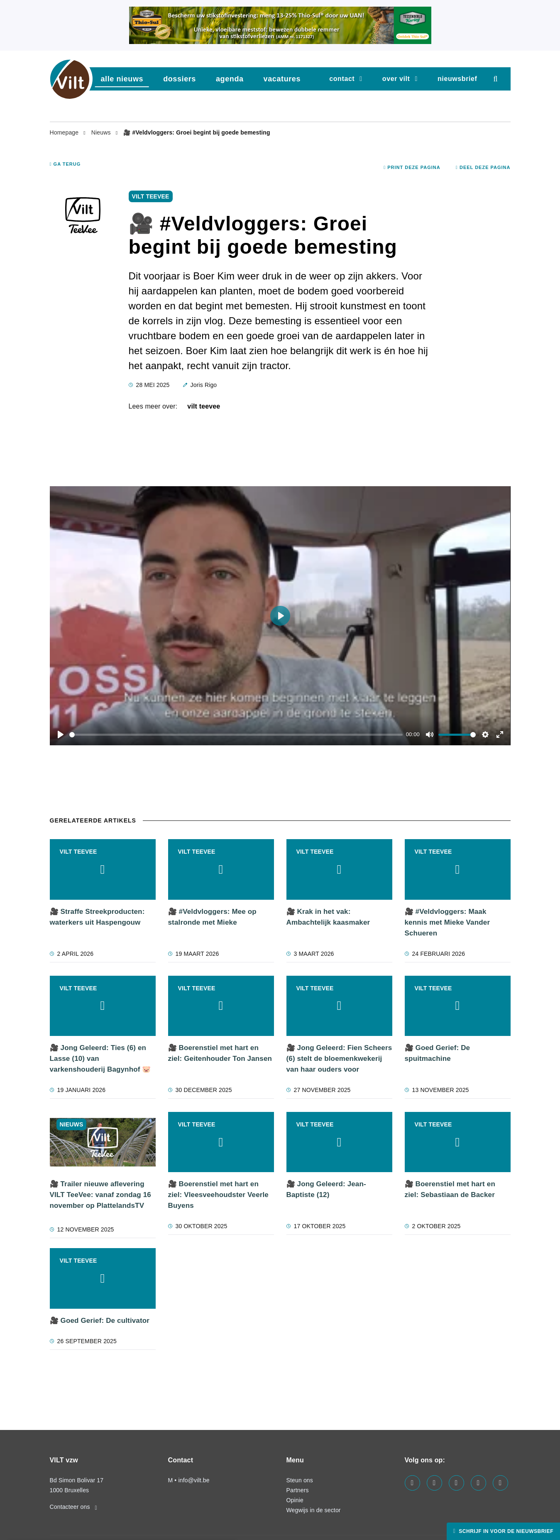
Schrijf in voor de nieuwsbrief (505, 1531)
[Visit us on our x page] (478, 1483)
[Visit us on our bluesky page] (500, 1483)
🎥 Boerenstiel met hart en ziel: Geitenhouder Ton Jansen (220, 1053)
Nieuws (101, 132)
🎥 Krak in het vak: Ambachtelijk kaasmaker (328, 917)
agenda (230, 79)
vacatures (282, 79)
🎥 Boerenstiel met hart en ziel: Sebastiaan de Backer (450, 1189)
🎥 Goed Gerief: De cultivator (100, 1321)
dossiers (179, 79)
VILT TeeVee (203, 406)
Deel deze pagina (483, 167)
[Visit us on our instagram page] (456, 1483)
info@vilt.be (193, 1480)
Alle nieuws (122, 79)
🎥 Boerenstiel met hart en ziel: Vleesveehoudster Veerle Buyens (218, 1194)
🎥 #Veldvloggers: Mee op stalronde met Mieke (212, 917)
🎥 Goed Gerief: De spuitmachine (437, 1053)
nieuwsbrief (457, 78)
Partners (297, 1490)
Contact (342, 78)
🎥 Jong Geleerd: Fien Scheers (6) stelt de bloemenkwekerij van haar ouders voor (339, 1058)
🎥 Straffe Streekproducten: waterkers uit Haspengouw (97, 917)
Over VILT (396, 78)
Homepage (65, 132)
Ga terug (65, 164)
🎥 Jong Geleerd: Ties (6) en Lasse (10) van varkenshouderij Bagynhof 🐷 (100, 1058)
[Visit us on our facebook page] (412, 1483)
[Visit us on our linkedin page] (434, 1483)
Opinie (294, 1500)
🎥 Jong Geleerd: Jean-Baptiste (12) (326, 1189)
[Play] (60, 734)
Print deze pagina (412, 167)
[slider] (236, 735)
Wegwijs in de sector (313, 1510)
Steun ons (299, 1480)
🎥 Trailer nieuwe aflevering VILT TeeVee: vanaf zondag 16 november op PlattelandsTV (100, 1194)
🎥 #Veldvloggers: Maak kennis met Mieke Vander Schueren (447, 922)
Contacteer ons (73, 1506)
